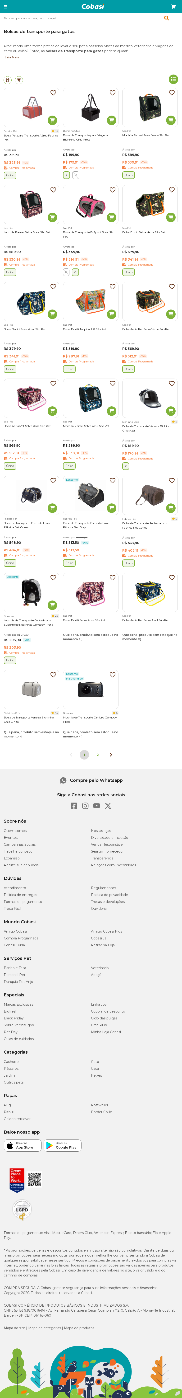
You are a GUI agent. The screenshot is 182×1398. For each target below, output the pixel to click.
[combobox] (91, 18)
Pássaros (11, 1068)
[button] (5, 6)
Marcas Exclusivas (18, 1004)
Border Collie (101, 1112)
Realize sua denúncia (21, 865)
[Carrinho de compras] (173, 6)
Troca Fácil (12, 908)
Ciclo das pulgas (104, 1018)
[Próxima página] (111, 755)
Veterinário (100, 968)
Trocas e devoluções (108, 902)
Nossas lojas (101, 831)
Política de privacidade (109, 895)
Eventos (11, 837)
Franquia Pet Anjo (18, 982)
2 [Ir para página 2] (98, 755)
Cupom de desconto (108, 1011)
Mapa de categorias (44, 1328)
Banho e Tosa (15, 968)
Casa (95, 1068)
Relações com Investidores (113, 865)
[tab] (7, 80)
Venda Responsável (107, 844)
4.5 (56, 130)
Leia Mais (12, 57)
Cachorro (11, 1062)
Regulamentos (103, 888)
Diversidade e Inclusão (109, 837)
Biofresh (11, 1011)
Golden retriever (17, 1119)
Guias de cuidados (19, 1039)
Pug (7, 1105)
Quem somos (15, 831)
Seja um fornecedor (107, 851)
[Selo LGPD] (22, 1221)
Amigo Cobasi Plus (106, 931)
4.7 (56, 712)
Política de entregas (20, 895)
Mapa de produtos (79, 1328)
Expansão (12, 858)
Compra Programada (21, 938)
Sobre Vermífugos (19, 1025)
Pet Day (11, 1032)
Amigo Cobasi (15, 931)
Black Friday (14, 1018)
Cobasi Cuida (14, 945)
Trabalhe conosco (18, 851)
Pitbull (9, 1112)
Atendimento (15, 888)
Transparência (102, 858)
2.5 (56, 615)
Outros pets (13, 1082)
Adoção (97, 975)
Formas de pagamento (23, 902)
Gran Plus (99, 1025)
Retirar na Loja (103, 945)
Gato (95, 1062)
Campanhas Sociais (20, 844)
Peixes (96, 1075)
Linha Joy (99, 1004)
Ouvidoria (99, 908)
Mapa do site (14, 1328)
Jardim (9, 1075)
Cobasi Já (98, 938)
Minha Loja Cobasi (106, 1032)
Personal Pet (14, 975)
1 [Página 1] (84, 755)
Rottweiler (99, 1105)
